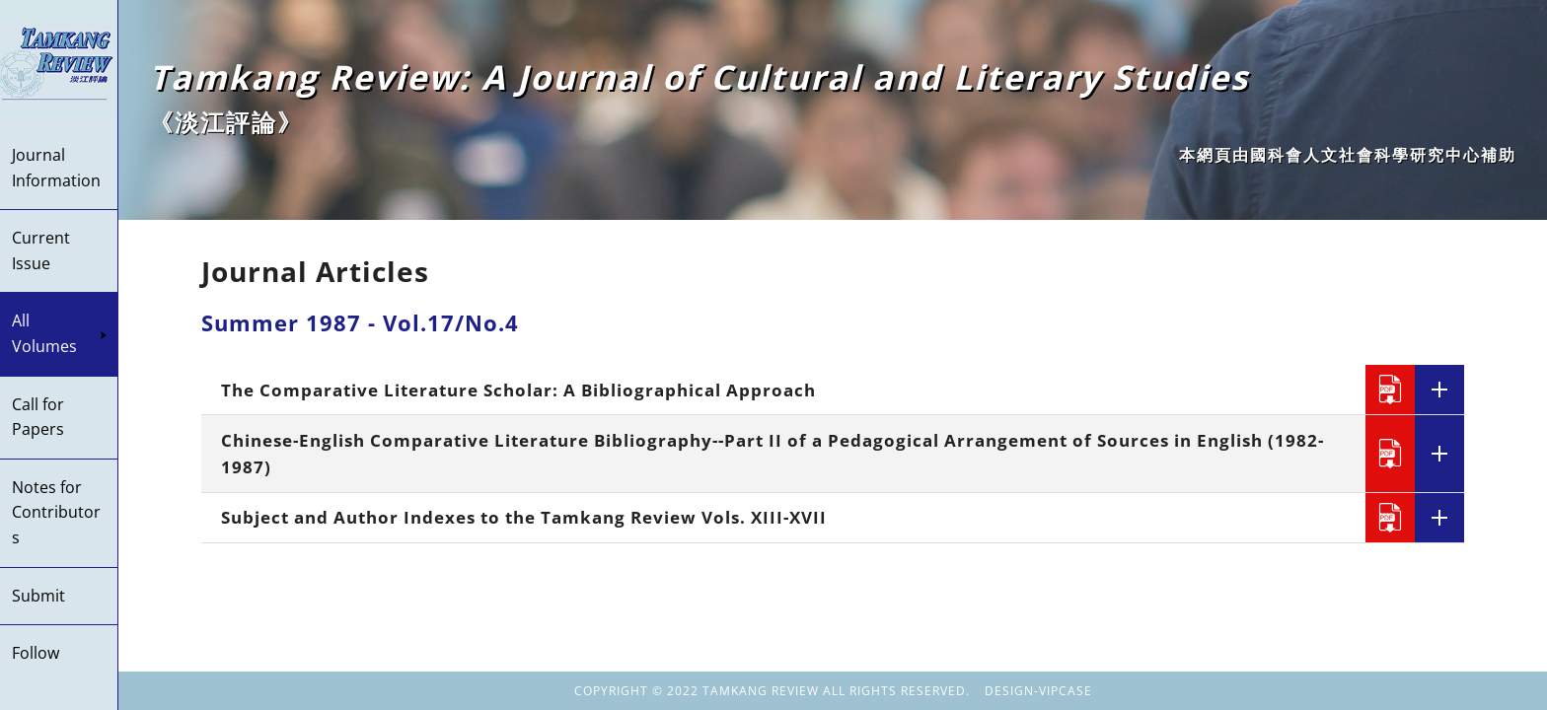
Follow (35, 653)
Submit (38, 595)
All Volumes (60, 333)
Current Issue (41, 250)
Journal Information (56, 167)
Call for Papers (38, 417)
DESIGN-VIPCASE (1038, 690)
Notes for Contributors (56, 512)
